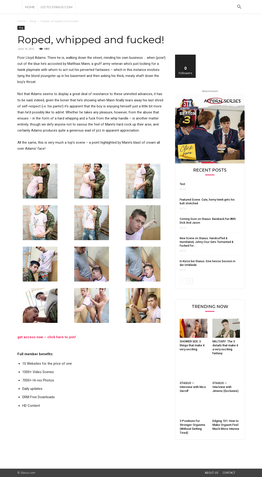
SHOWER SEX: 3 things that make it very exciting (192, 345)
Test (182, 184)
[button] (239, 7)
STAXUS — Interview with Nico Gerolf (193, 387)
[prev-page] (182, 281)
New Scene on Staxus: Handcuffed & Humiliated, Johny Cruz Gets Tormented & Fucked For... (206, 242)
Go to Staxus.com (56, 7)
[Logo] (19, 7)
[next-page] (190, 281)
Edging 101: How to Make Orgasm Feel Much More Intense (225, 425)
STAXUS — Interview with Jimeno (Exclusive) (225, 387)
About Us (211, 472)
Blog (33, 21)
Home (30, 7)
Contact (229, 472)
